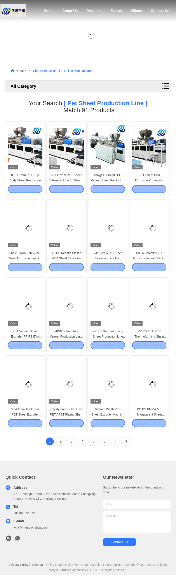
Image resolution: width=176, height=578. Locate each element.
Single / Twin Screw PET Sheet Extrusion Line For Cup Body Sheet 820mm (25, 259)
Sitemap (37, 568)
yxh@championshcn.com (30, 530)
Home (48, 11)
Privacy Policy (18, 568)
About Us (70, 11)
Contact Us (160, 11)
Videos (136, 11)
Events (116, 11)
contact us (119, 545)
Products (94, 11)
